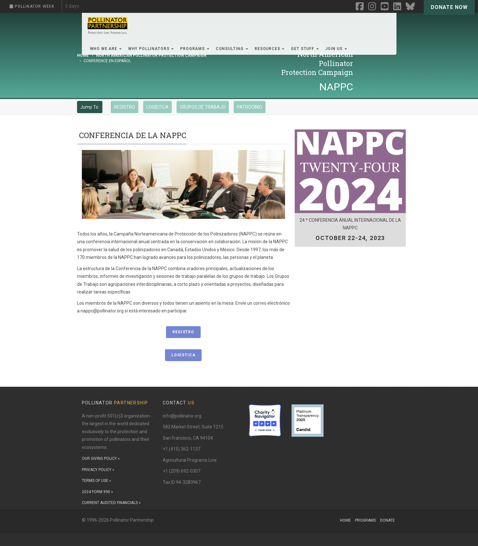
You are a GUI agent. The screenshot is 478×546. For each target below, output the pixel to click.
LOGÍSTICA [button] (183, 355)
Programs (365, 520)
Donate (387, 520)
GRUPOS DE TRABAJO (203, 107)
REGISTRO (124, 107)
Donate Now (449, 7)
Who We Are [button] (106, 48)
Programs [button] (194, 48)
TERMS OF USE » (96, 480)
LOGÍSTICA (157, 107)
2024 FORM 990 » (97, 492)
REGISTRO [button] (183, 332)
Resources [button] (269, 48)
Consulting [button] (232, 48)
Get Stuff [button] (304, 48)
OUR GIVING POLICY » (101, 458)
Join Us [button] (336, 48)
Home (345, 520)
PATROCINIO (249, 107)
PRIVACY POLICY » (98, 469)
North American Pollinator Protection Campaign (151, 55)
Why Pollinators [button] (151, 48)
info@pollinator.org (182, 415)
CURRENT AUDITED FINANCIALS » (111, 502)
